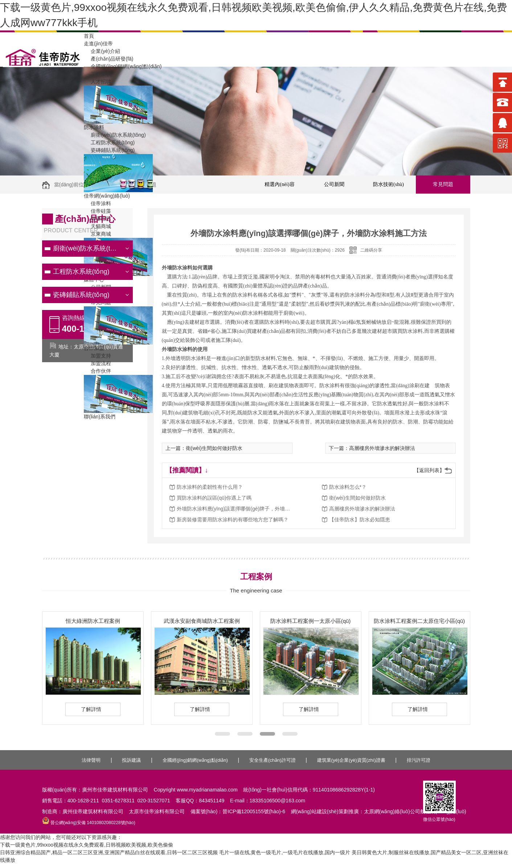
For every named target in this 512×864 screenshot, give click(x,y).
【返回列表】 (429, 470)
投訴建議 (131, 760)
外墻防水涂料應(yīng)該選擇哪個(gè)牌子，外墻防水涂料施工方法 (235, 509)
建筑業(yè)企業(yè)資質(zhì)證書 (351, 760)
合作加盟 (94, 348)
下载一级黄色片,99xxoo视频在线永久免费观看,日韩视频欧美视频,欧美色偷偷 (86, 845)
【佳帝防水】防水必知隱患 (359, 519)
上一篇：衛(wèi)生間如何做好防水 (203, 448)
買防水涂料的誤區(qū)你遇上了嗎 (214, 498)
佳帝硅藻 (97, 211)
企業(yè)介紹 (102, 51)
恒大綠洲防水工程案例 (93, 621)
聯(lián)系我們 (99, 416)
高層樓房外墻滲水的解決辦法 (362, 509)
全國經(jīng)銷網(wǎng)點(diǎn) (122, 66)
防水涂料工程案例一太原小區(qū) (310, 621)
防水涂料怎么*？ (347, 487)
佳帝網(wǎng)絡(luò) (107, 196)
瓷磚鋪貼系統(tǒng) (109, 150)
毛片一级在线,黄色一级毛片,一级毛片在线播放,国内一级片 (285, 852)
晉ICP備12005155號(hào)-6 (253, 811)
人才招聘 (97, 81)
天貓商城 (97, 226)
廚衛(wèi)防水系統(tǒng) (115, 135)
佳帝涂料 (97, 203)
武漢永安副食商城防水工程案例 (202, 621)
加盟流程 (97, 363)
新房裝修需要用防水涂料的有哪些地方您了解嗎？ (232, 519)
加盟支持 (97, 356)
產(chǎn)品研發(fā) (108, 59)
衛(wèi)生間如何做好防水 (357, 498)
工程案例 (97, 74)
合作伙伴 (97, 371)
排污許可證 (418, 760)
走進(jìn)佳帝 (98, 43)
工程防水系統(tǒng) (109, 142)
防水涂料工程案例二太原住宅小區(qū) (419, 621)
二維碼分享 (371, 250)
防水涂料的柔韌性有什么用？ (210, 487)
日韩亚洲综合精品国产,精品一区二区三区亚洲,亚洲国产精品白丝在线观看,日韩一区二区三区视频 (109, 852)
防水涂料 (94, 127)
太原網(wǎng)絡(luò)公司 (392, 811)
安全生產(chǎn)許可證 (272, 760)
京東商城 (97, 234)
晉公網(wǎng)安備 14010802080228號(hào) (88, 822)
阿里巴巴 (97, 219)
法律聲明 (91, 760)
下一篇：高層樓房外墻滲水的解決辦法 (372, 448)
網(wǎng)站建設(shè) (315, 811)
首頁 (89, 36)
